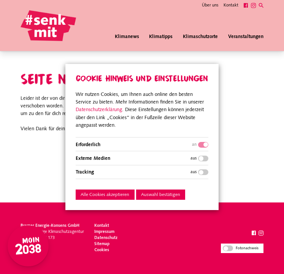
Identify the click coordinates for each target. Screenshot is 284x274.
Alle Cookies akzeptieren (105, 195)
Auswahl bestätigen (160, 195)
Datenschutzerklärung (99, 109)
